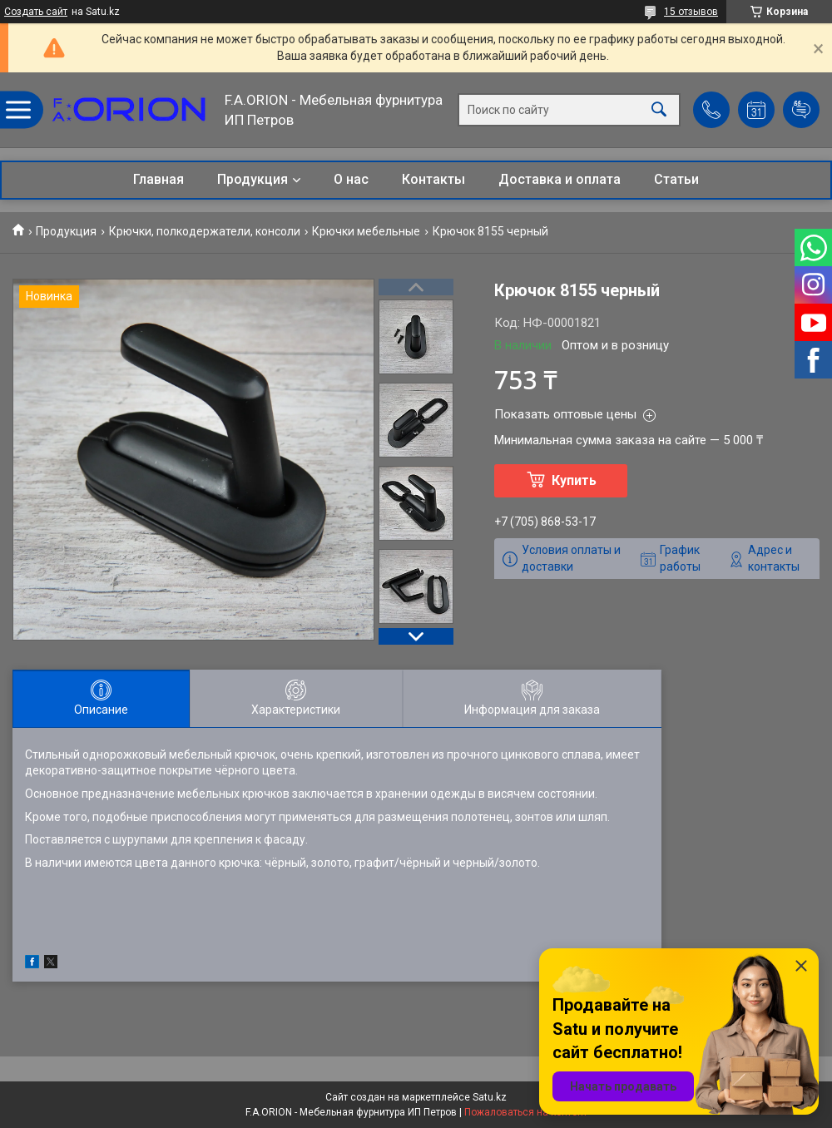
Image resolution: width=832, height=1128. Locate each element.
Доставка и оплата (559, 179)
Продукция (252, 179)
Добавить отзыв (801, 110)
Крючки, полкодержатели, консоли (204, 231)
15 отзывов (691, 11)
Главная (158, 179)
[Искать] (659, 110)
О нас (351, 179)
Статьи (676, 179)
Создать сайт (35, 11)
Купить (574, 480)
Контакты (433, 179)
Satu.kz (490, 1097)
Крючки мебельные (366, 231)
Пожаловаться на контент (525, 1112)
